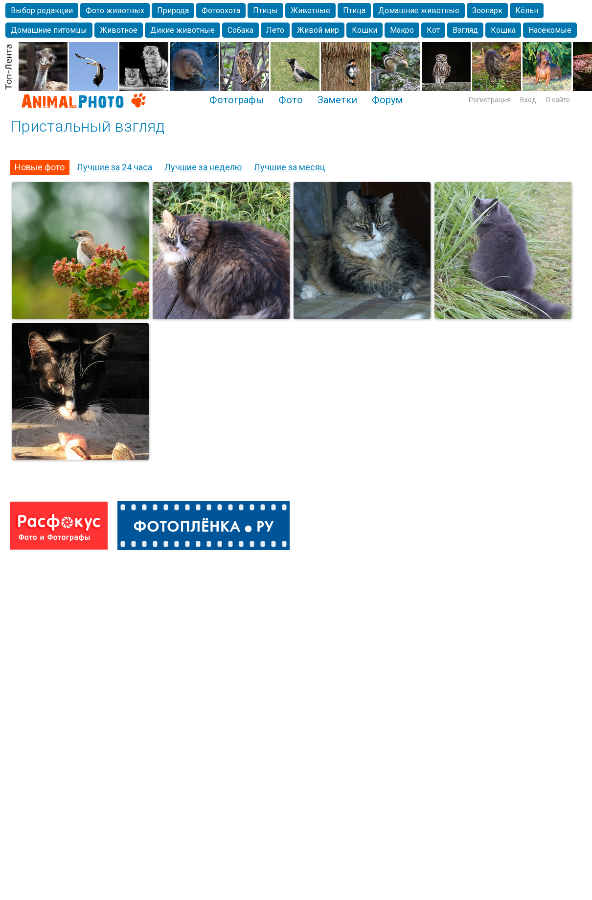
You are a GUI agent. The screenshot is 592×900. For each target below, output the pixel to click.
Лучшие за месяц (289, 167)
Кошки (364, 30)
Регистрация (490, 100)
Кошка (503, 30)
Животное (118, 30)
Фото (290, 100)
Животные (310, 10)
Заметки (337, 100)
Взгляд (465, 30)
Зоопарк (487, 10)
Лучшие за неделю (203, 167)
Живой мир (318, 30)
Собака (240, 30)
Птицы (265, 10)
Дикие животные (182, 30)
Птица (354, 10)
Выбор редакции (42, 10)
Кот (433, 30)
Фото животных (115, 10)
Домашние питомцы (49, 30)
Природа (173, 10)
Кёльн (526, 10)
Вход (528, 100)
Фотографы (236, 100)
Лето (275, 30)
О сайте (558, 100)
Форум (387, 100)
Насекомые (549, 30)
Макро (402, 30)
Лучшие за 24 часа (114, 167)
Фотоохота (221, 10)
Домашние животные (418, 10)
